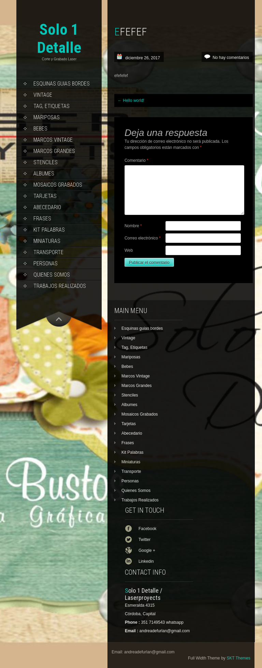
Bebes (40, 128)
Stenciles (45, 162)
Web (129, 250)
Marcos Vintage (53, 140)
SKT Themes (238, 658)
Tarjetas (45, 196)
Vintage (42, 95)
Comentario (136, 160)
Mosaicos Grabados (57, 185)
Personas (45, 263)
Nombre (133, 225)
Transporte (48, 252)
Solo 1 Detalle (59, 38)
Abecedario (47, 207)
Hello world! (131, 100)
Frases (42, 218)
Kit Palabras (49, 230)
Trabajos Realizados (59, 286)
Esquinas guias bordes (61, 83)
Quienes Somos (51, 274)
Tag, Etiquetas (51, 106)
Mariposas (46, 117)
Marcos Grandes (54, 151)
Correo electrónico (143, 238)
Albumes (43, 173)
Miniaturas (46, 241)
